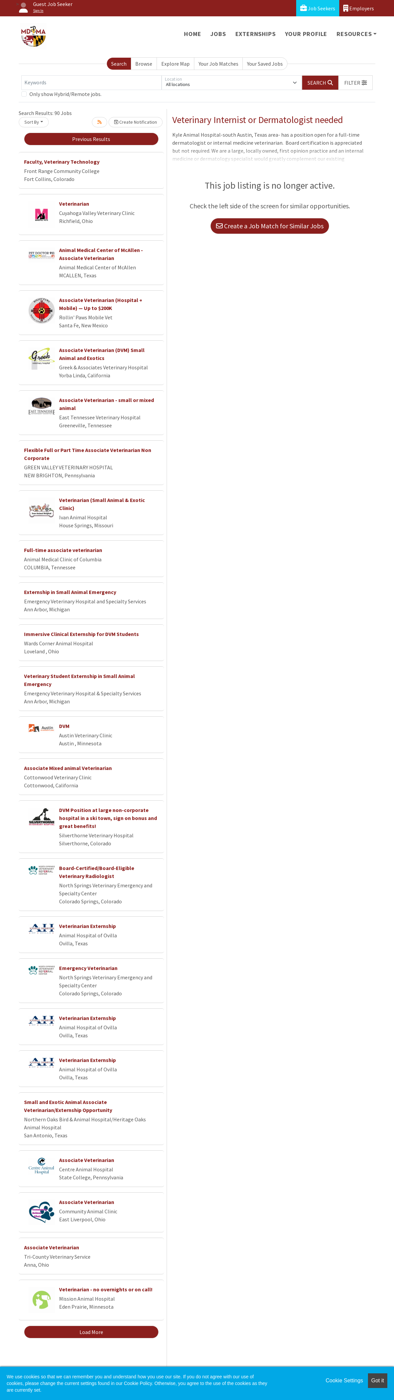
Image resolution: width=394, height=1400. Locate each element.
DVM (64, 726)
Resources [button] (354, 34)
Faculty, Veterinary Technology (62, 161)
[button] (356, 82)
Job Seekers (317, 8)
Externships (255, 34)
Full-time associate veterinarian (63, 550)
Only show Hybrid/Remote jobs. (65, 94)
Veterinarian (74, 203)
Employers (358, 8)
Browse (143, 63)
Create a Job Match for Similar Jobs (270, 226)
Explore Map (175, 63)
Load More (91, 1332)
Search (119, 63)
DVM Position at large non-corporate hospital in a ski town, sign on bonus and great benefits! (108, 818)
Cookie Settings (344, 1380)
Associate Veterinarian (86, 1160)
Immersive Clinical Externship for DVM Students (81, 634)
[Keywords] (91, 82)
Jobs (218, 34)
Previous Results (91, 139)
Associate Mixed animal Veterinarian (68, 768)
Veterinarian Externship (87, 926)
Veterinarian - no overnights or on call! (106, 1289)
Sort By (31, 122)
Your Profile (306, 34)
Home (192, 34)
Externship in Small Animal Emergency (70, 592)
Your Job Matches (218, 63)
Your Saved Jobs (265, 63)
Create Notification (135, 122)
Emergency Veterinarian (88, 968)
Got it (377, 1380)
